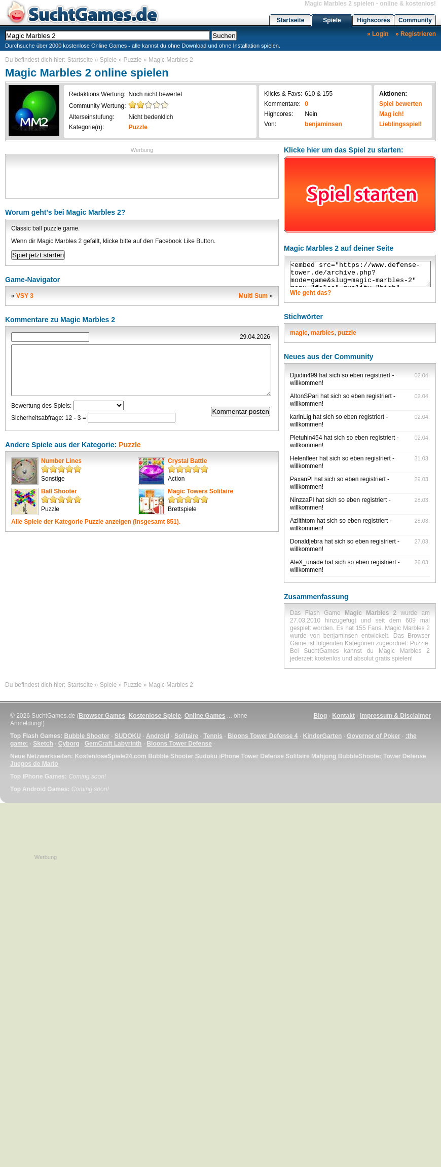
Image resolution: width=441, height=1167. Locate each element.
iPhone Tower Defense (251, 756)
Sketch (43, 743)
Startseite (291, 20)
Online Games (205, 715)
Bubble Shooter (86, 736)
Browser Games (102, 715)
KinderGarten (322, 736)
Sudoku (206, 756)
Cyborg (69, 743)
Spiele (332, 20)
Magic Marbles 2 (171, 59)
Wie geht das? (310, 292)
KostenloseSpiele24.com (110, 756)
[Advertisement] (142, 175)
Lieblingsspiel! (400, 124)
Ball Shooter (59, 491)
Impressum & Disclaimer (395, 715)
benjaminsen (323, 124)
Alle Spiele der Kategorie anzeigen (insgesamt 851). (95, 521)
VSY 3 (24, 295)
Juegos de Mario (34, 763)
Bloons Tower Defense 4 (263, 736)
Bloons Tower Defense (178, 743)
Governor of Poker (373, 736)
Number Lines (61, 460)
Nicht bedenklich (150, 117)
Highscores (373, 20)
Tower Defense (404, 756)
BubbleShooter (360, 756)
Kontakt (343, 715)
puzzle (347, 332)
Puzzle (133, 59)
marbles (322, 332)
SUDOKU (128, 736)
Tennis (213, 736)
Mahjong (323, 756)
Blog (320, 715)
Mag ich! (391, 114)
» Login (378, 33)
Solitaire (186, 736)
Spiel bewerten (400, 103)
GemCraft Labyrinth (113, 743)
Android (157, 736)
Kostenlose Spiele (155, 715)
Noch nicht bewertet (155, 94)
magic (299, 332)
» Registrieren (415, 33)
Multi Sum (253, 295)
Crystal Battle (187, 460)
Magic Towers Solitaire (200, 491)
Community (415, 20)
